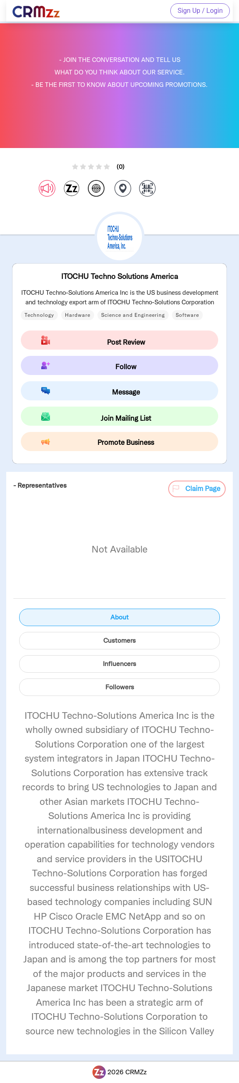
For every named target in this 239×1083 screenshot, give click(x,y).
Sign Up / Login (200, 11)
